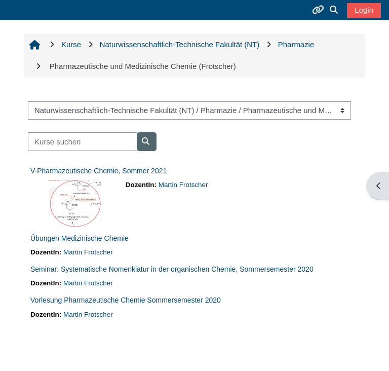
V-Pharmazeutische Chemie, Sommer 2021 (98, 171)
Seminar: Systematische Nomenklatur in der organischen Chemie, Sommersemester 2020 (172, 269)
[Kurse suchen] (82, 141)
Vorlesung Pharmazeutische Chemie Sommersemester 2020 (125, 300)
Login (364, 10)
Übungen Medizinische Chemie (79, 238)
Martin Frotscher (183, 185)
